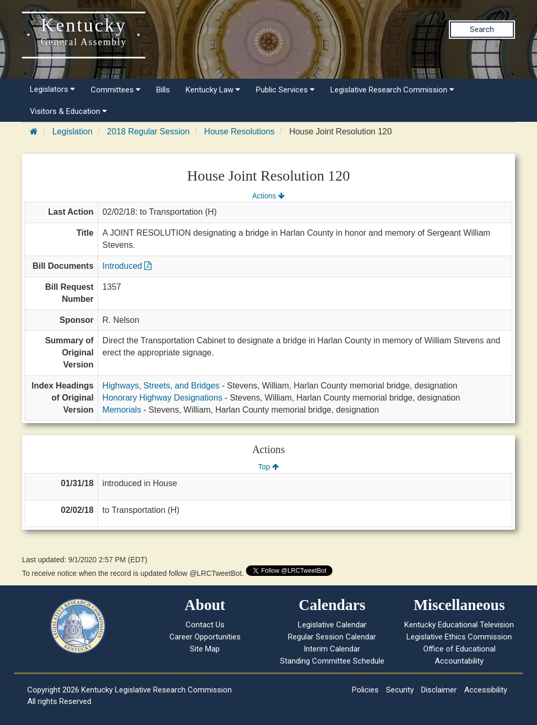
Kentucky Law (213, 89)
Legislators (52, 89)
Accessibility (485, 690)
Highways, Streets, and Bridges (160, 385)
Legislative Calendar (332, 624)
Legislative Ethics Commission (459, 637)
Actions (268, 196)
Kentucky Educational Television (459, 624)
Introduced (127, 265)
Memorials (121, 409)
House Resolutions (239, 131)
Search (482, 29)
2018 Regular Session (148, 131)
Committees (116, 89)
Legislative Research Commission (392, 89)
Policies (365, 690)
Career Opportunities (205, 637)
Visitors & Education (68, 111)
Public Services (285, 89)
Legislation (72, 131)
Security (400, 690)
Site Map (205, 649)
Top (268, 467)
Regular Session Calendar (332, 637)
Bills (163, 89)
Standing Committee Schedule (332, 661)
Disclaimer (439, 690)
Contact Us (205, 624)
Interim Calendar (332, 649)
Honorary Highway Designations (162, 397)
